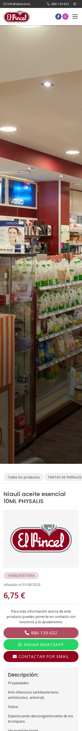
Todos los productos (23, 477)
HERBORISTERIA (21, 575)
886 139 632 (44, 633)
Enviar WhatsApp (44, 644)
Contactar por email (44, 656)
